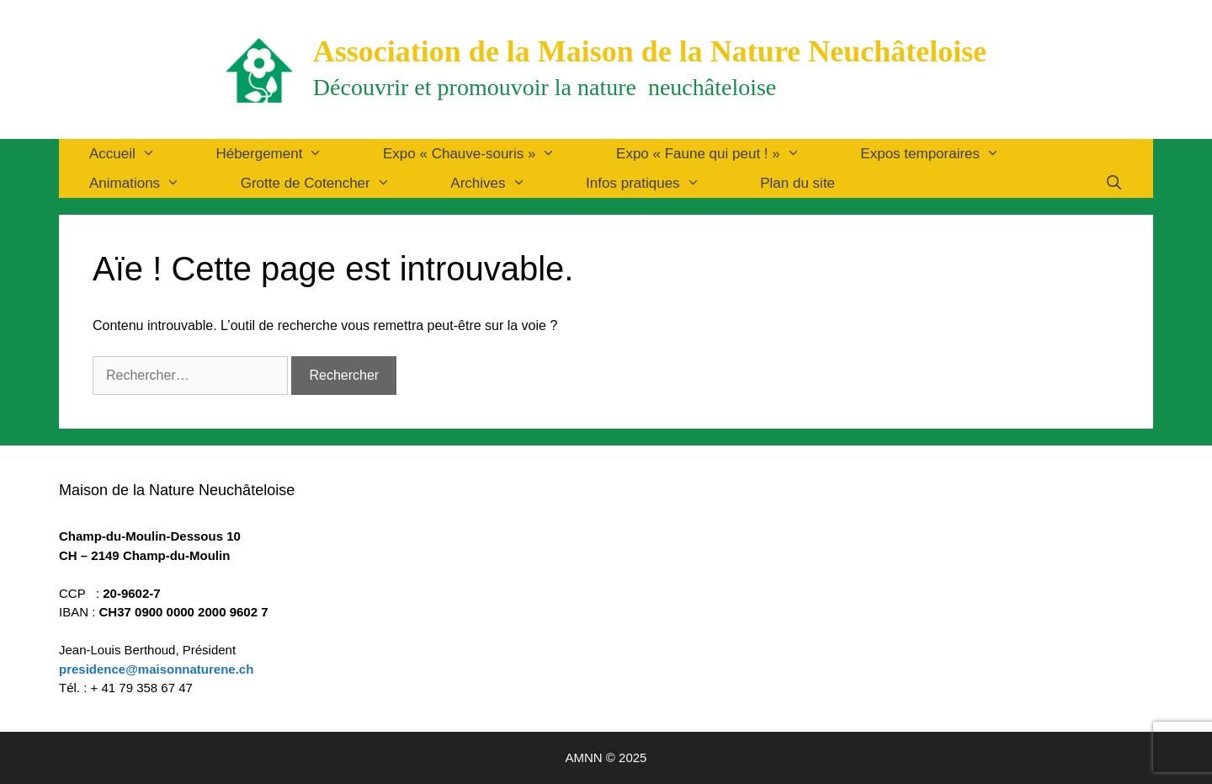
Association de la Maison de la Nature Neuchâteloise (649, 51)
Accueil (137, 153)
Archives (503, 183)
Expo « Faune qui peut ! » (723, 153)
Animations (149, 183)
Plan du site (797, 183)
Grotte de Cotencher (331, 183)
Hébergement (284, 153)
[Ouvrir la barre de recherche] (1113, 183)
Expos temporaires (944, 153)
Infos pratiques (658, 183)
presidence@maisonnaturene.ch (156, 669)
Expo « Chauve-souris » (484, 153)
